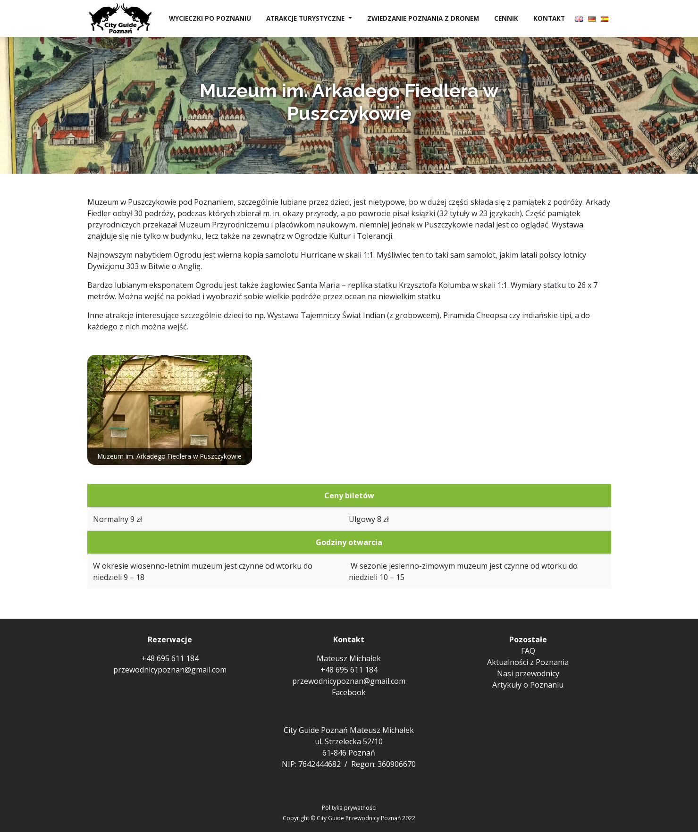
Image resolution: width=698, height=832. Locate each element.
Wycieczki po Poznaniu (210, 18)
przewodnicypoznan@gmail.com (170, 669)
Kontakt (549, 18)
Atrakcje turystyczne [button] (306, 18)
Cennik (506, 18)
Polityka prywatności (349, 808)
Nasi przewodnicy (528, 673)
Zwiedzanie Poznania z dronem (423, 18)
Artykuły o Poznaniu (527, 685)
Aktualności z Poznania (528, 662)
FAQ (528, 651)
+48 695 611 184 (170, 658)
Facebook (349, 692)
